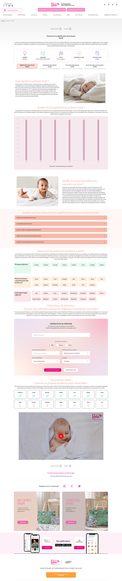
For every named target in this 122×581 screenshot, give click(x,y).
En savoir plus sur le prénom (95, 65)
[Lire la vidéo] (61, 436)
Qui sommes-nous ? (93, 15)
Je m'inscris (23, 522)
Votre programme (7, 15)
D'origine (64, 358)
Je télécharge (47, 547)
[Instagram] (6, 5)
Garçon (61, 345)
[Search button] (104, 4)
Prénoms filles (54, 476)
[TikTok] (12, 5)
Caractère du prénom (72, 65)
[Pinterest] (79, 486)
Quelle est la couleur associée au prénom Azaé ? (29, 236)
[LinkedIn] (9, 5)
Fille (52, 345)
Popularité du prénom (50, 65)
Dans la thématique (37, 358)
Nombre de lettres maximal (69, 349)
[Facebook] (3, 5)
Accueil (2, 20)
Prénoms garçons (66, 476)
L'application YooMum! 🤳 (111, 15)
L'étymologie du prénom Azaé (24, 223)
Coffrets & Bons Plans (12, 10)
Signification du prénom (27, 65)
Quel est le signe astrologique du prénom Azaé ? (29, 229)
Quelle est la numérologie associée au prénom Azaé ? (30, 242)
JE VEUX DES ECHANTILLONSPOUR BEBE (61, 575)
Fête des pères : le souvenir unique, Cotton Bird (52, 9)
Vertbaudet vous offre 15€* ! (76, 9)
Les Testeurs (78, 15)
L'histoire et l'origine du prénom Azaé (26, 217)
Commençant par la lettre (38, 349)
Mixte (69, 345)
